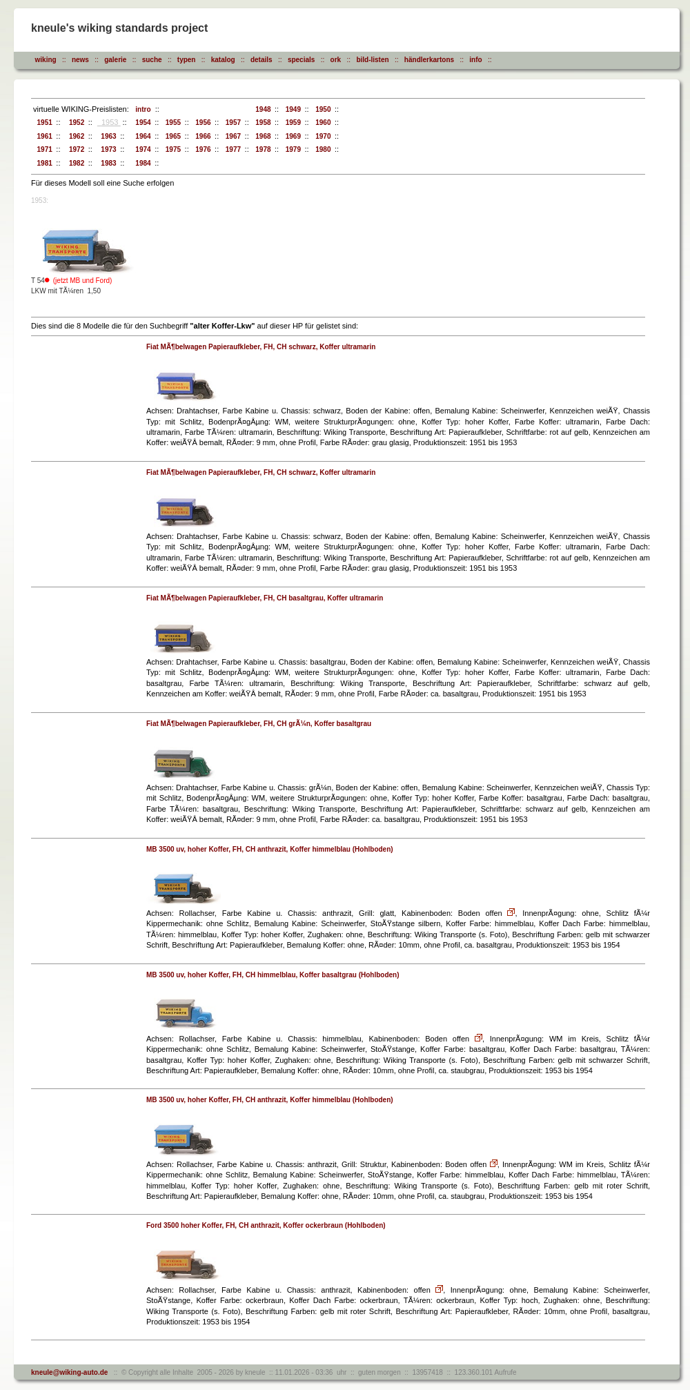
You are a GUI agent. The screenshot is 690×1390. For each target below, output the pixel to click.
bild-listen (372, 59)
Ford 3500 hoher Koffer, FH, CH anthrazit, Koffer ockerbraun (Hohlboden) (266, 1225)
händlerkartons (429, 59)
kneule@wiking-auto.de (69, 1372)
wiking (46, 59)
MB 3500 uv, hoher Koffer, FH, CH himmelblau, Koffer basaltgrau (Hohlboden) (273, 975)
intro (141, 109)
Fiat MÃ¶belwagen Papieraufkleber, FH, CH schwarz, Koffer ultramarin (260, 347)
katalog (223, 59)
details (261, 59)
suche (152, 59)
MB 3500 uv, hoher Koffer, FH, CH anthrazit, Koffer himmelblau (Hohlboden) (269, 849)
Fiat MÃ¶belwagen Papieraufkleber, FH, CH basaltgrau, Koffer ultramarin (264, 598)
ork (336, 59)
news (80, 59)
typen (186, 59)
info (475, 59)
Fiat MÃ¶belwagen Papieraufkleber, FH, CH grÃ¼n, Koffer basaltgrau (258, 723)
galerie (115, 59)
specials (301, 59)
